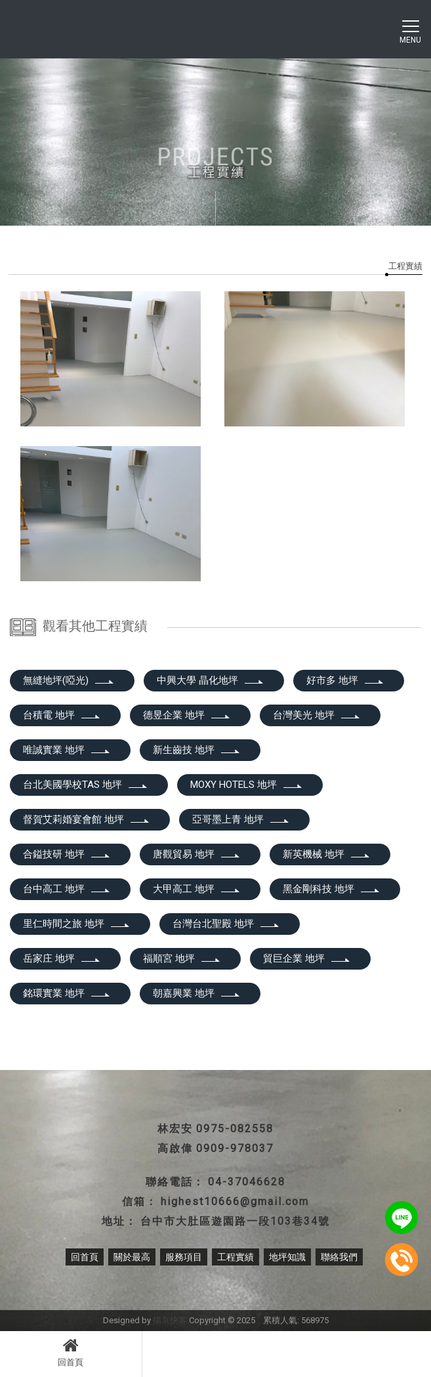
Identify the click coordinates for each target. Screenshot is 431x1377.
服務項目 (183, 1257)
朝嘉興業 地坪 (197, 993)
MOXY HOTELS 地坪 (246, 785)
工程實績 (405, 266)
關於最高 (131, 1257)
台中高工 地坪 (67, 889)
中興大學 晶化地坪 (210, 680)
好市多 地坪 (345, 680)
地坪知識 (287, 1257)
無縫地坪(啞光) (69, 680)
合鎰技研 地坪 (67, 854)
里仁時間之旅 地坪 (77, 924)
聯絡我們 (339, 1257)
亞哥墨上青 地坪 (241, 819)
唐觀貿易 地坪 (197, 854)
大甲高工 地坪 (197, 889)
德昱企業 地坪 (187, 715)
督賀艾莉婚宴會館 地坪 (86, 819)
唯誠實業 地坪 (67, 750)
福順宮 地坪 (182, 958)
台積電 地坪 (62, 715)
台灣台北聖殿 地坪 (226, 924)
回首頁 (70, 1352)
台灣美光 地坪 (317, 715)
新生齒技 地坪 (197, 750)
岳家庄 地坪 (62, 958)
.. (259, 1320)
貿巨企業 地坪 (307, 958)
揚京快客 (170, 1320)
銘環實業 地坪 (67, 993)
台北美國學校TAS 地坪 (85, 785)
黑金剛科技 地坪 (331, 889)
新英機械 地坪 (327, 854)
